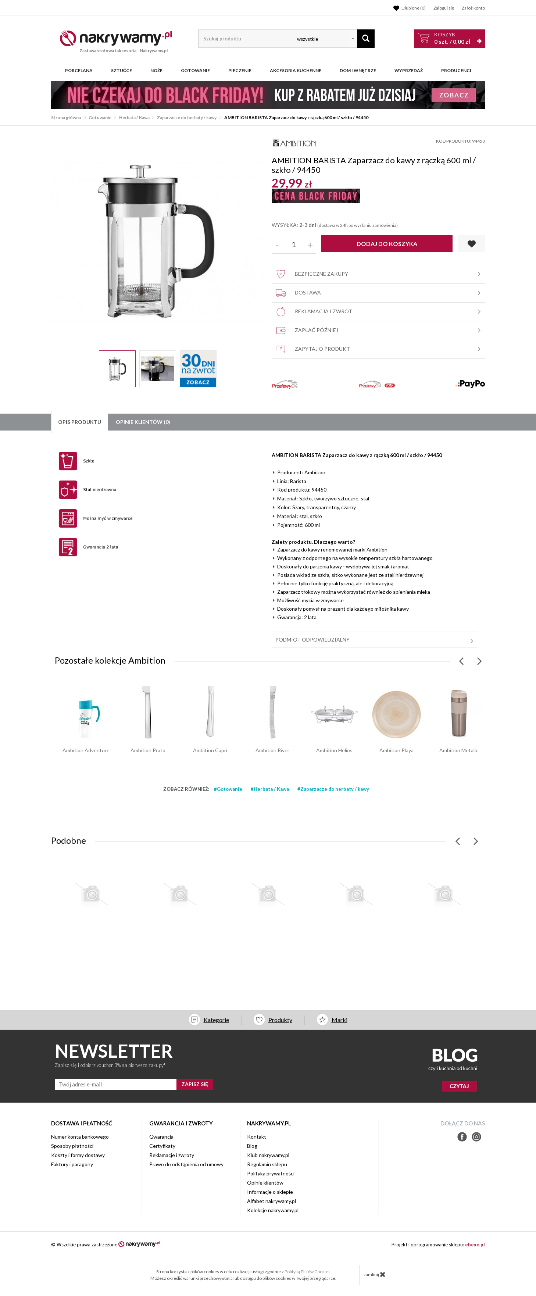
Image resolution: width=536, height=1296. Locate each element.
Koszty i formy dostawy (78, 1155)
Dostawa (379, 293)
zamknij (375, 1274)
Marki (339, 1019)
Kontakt (256, 1136)
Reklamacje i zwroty (171, 1155)
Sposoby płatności (72, 1146)
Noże (156, 70)
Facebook (462, 1137)
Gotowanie (195, 70)
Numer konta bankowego (80, 1136)
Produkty (280, 1019)
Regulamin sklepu (267, 1164)
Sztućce (121, 70)
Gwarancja (161, 1136)
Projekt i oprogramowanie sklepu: (438, 1244)
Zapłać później (379, 330)
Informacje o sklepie (270, 1192)
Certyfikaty (162, 1146)
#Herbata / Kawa (270, 789)
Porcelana (79, 70)
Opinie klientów (265, 1182)
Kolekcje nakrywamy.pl (273, 1210)
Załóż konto (473, 8)
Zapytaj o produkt (379, 349)
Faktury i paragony (72, 1164)
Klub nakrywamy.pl (268, 1155)
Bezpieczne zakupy (379, 274)
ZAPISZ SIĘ (195, 1084)
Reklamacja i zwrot (379, 311)
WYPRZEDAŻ (408, 70)
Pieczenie (240, 70)
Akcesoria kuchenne (295, 70)
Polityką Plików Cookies (307, 1271)
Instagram (476, 1137)
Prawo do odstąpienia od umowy (186, 1164)
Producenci (456, 70)
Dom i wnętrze (357, 70)
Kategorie (216, 1019)
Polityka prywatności (270, 1173)
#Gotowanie (228, 789)
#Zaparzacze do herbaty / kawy (333, 789)
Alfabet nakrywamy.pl (271, 1201)
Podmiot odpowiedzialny (375, 639)
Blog (252, 1146)
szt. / (452, 38)
